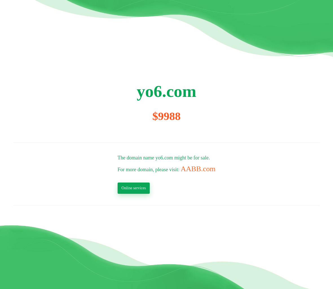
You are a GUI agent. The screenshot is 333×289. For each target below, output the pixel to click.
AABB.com (198, 169)
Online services (134, 188)
